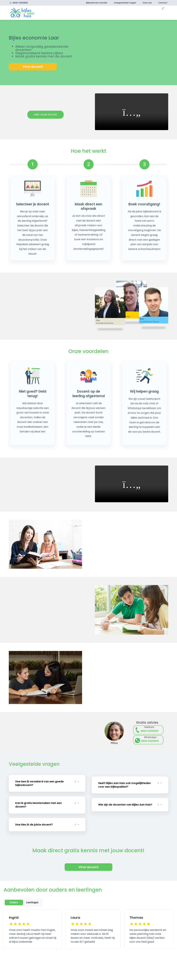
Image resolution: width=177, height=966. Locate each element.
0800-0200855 (19, 2)
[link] (22, 12)
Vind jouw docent (45, 114)
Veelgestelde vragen (125, 2)
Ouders (14, 901)
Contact (162, 2)
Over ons (147, 2)
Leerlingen (32, 901)
